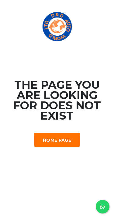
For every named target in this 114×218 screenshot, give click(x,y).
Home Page (57, 140)
